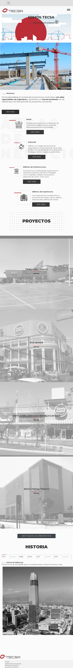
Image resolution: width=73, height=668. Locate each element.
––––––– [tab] (13, 559)
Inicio (17, 664)
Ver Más (10, 112)
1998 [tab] (21, 559)
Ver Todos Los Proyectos (36, 538)
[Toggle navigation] (8, 3)
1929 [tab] (3, 559)
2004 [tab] (30, 559)
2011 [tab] (38, 559)
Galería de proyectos (23, 666)
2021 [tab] (56, 559)
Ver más (25, 132)
